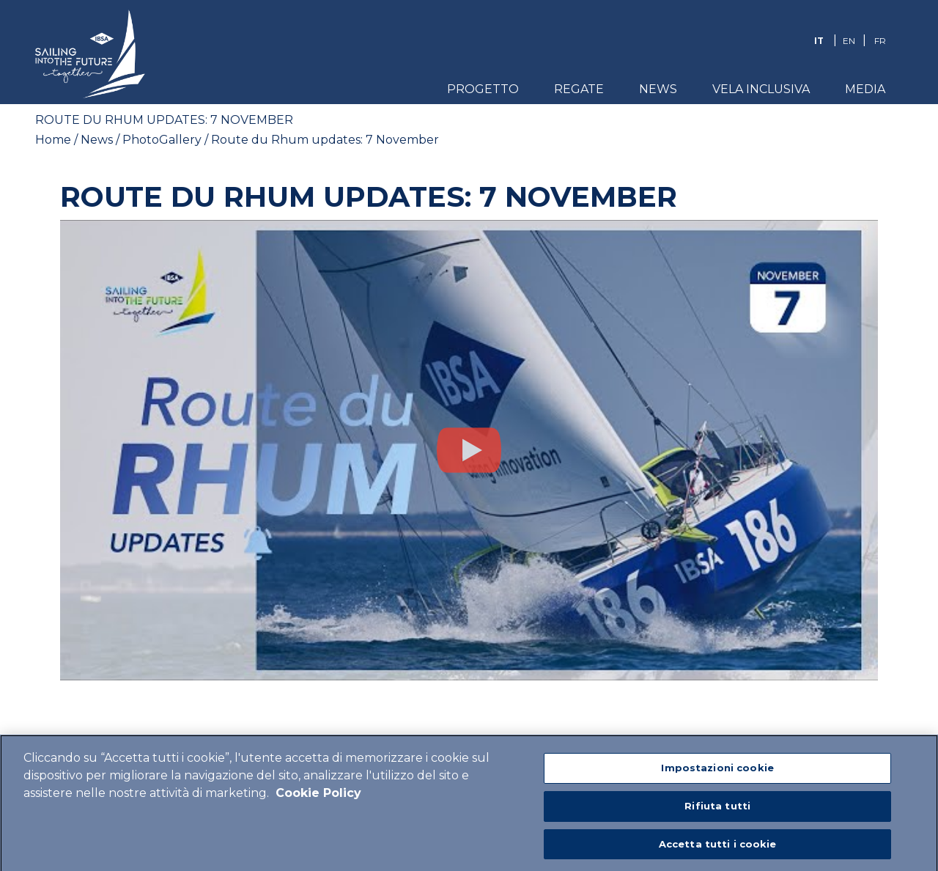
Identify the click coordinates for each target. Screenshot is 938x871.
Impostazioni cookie (717, 773)
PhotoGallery (162, 140)
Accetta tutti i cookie (718, 848)
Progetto (483, 89)
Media (865, 89)
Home (53, 140)
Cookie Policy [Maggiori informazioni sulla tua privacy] (318, 798)
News (658, 89)
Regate (579, 89)
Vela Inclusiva (761, 89)
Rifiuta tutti (717, 810)
